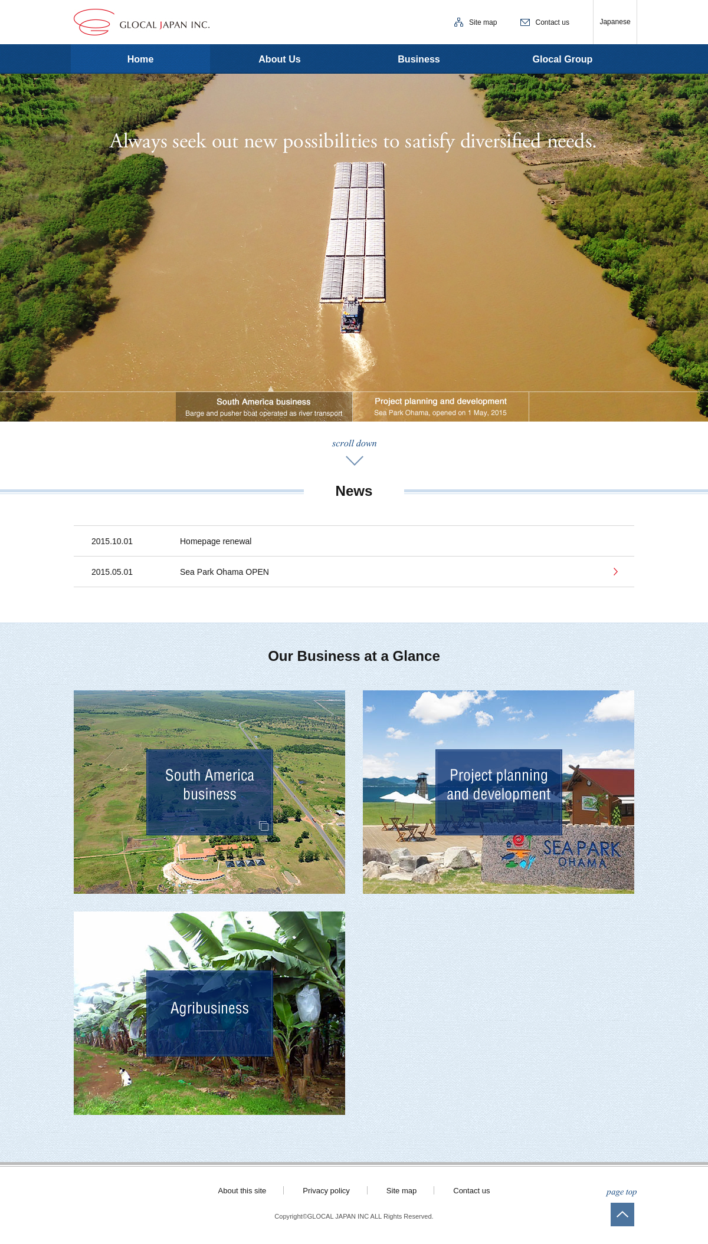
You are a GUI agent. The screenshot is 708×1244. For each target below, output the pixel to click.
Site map (483, 22)
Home (140, 59)
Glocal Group (563, 59)
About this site (242, 1190)
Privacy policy (326, 1190)
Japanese (614, 22)
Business (419, 59)
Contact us (552, 22)
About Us (279, 59)
